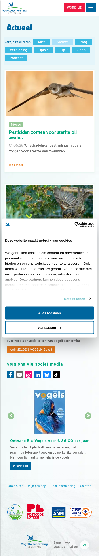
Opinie (43, 50)
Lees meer (16, 165)
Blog (83, 42)
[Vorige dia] (10, 444)
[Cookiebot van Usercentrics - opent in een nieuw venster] (74, 225)
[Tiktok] (56, 374)
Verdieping (18, 50)
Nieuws (63, 42)
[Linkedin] (37, 374)
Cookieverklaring (63, 486)
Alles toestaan (49, 313)
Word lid (20, 466)
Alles (42, 42)
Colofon (85, 486)
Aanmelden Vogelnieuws (31, 349)
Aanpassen (49, 327)
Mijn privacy (37, 486)
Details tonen (74, 299)
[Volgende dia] (88, 444)
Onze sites (15, 486)
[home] (22, 8)
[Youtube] (19, 374)
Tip (62, 50)
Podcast (16, 58)
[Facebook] (10, 374)
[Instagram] (28, 374)
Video (81, 50)
